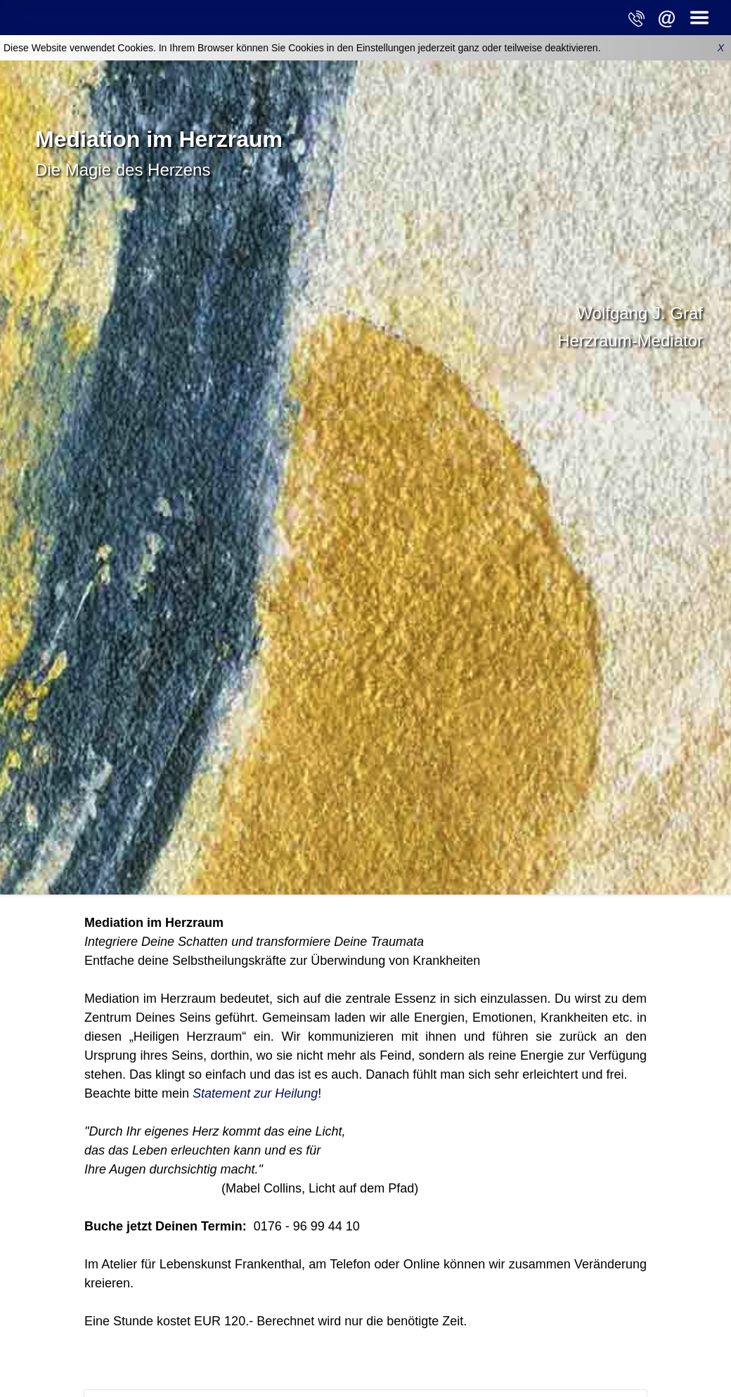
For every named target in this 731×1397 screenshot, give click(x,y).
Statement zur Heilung (255, 1093)
